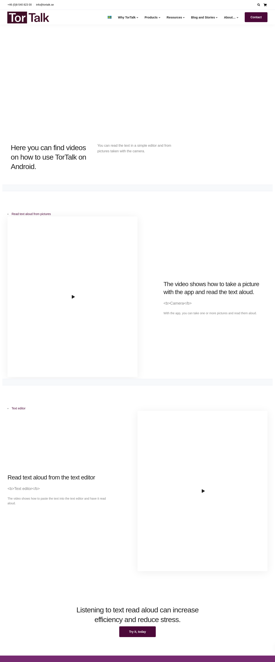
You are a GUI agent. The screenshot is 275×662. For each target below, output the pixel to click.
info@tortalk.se (45, 4)
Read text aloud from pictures (31, 213)
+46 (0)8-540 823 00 (20, 4)
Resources (174, 17)
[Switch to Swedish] (109, 17)
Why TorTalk (127, 17)
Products (151, 17)
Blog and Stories (203, 17)
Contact (256, 17)
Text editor (19, 407)
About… (229, 17)
